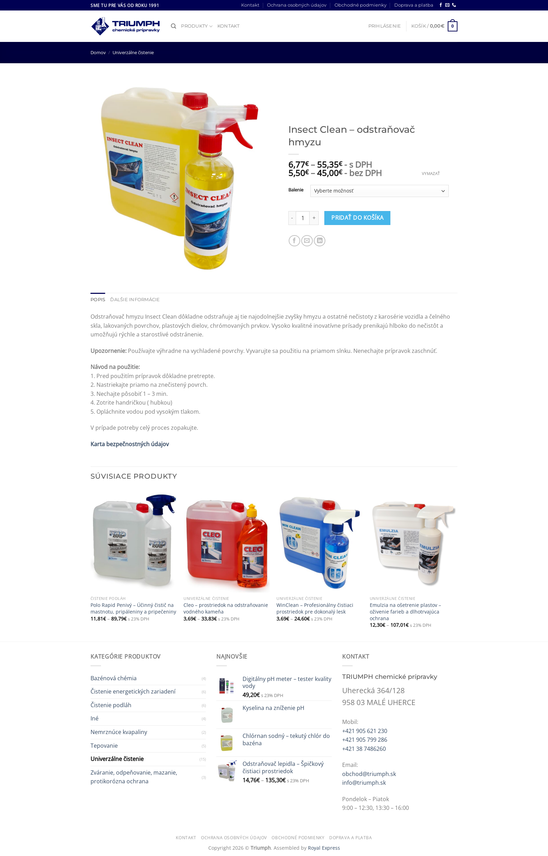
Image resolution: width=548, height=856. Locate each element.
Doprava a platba (413, 5)
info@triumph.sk (364, 782)
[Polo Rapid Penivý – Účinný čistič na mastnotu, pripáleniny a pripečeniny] (134, 541)
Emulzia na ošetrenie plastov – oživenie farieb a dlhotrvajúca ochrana (405, 611)
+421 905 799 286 (364, 739)
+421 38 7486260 (364, 749)
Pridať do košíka (357, 218)
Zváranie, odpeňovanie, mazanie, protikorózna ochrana (134, 777)
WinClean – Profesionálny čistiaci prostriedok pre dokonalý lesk (314, 608)
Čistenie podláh (111, 705)
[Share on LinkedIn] (319, 241)
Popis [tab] (98, 299)
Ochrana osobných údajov (296, 5)
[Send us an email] (447, 5)
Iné (95, 718)
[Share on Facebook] (294, 241)
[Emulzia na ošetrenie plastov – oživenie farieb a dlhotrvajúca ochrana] (413, 541)
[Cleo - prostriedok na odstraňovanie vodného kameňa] (226, 541)
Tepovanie (104, 745)
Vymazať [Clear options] (431, 173)
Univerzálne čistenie (133, 52)
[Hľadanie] (173, 26)
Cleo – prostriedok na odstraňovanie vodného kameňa (225, 608)
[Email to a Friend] (307, 241)
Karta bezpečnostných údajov (130, 444)
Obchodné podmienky (360, 5)
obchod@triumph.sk (369, 774)
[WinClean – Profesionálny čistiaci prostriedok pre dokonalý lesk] (319, 541)
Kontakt (250, 5)
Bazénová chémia (114, 678)
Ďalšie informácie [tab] (135, 299)
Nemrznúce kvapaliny (119, 732)
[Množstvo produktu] (303, 218)
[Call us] (454, 5)
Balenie (295, 190)
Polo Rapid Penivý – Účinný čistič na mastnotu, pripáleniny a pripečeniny (133, 608)
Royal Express (324, 847)
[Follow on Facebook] (441, 5)
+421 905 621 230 (364, 731)
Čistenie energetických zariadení (133, 691)
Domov (98, 52)
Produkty (196, 26)
